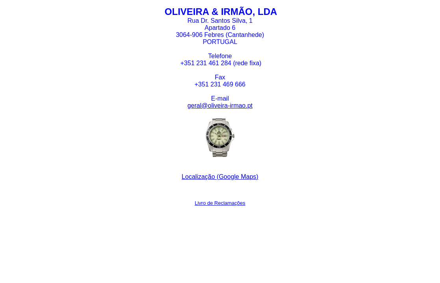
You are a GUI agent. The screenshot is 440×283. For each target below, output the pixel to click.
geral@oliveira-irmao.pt (220, 105)
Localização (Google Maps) (220, 176)
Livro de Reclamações (220, 203)
